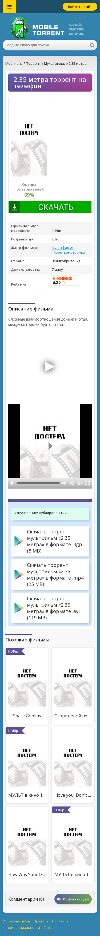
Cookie (49, 927)
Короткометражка (69, 252)
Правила (41, 921)
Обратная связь (16, 921)
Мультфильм (62, 247)
